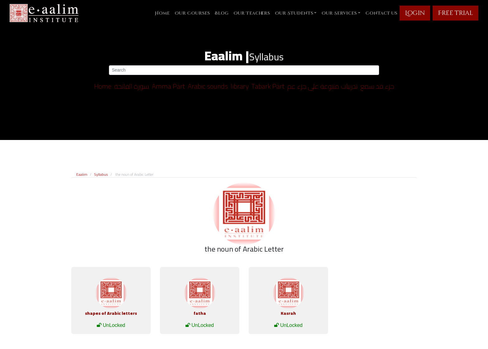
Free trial (455, 13)
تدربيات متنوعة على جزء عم (322, 86)
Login (415, 13)
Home (162, 13)
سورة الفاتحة (131, 86)
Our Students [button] (294, 13)
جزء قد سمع (377, 86)
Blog (221, 13)
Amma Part (168, 86)
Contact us (381, 13)
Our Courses (192, 13)
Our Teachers (251, 13)
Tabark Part (267, 86)
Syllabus (101, 174)
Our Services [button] (339, 13)
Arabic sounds (208, 86)
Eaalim (81, 174)
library (240, 86)
